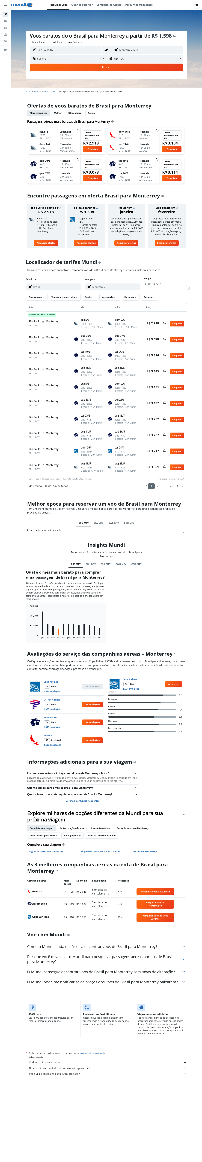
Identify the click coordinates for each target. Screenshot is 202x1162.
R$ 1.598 (162, 35)
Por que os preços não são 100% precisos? (108, 1074)
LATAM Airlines (52, 699)
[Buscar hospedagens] (5, 21)
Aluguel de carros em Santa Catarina (100, 851)
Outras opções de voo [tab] (72, 828)
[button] (5, 4)
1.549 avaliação (52, 727)
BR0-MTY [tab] (76, 564)
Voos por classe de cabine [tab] (102, 835)
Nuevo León (50, 91)
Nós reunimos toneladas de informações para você (108, 1068)
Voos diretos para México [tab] (44, 835)
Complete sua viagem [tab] (41, 828)
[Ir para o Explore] (5, 41)
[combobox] (38, 42)
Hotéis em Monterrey (145, 851)
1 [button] (151, 486)
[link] (46, 243)
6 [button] (178, 486)
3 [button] (164, 486)
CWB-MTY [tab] (114, 522)
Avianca (48, 735)
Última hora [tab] (75, 112)
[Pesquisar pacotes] (5, 34)
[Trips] (5, 50)
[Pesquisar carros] (5, 28)
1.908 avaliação (52, 709)
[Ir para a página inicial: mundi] (22, 5)
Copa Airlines (51, 681)
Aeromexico (50, 717)
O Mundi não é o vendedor (108, 1062)
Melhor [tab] (58, 112)
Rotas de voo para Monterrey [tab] (133, 828)
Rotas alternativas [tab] (100, 828)
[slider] (188, 288)
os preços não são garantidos (93, 1053)
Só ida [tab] (91, 112)
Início (28, 91)
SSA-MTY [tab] (99, 522)
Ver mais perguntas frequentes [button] (82, 800)
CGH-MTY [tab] (129, 522)
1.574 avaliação (52, 691)
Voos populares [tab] (72, 835)
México (37, 91)
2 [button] (158, 486)
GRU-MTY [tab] (84, 522)
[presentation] (174, 36)
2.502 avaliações (52, 744)
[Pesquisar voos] (5, 14)
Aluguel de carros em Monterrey (45, 851)
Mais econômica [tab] (39, 112)
